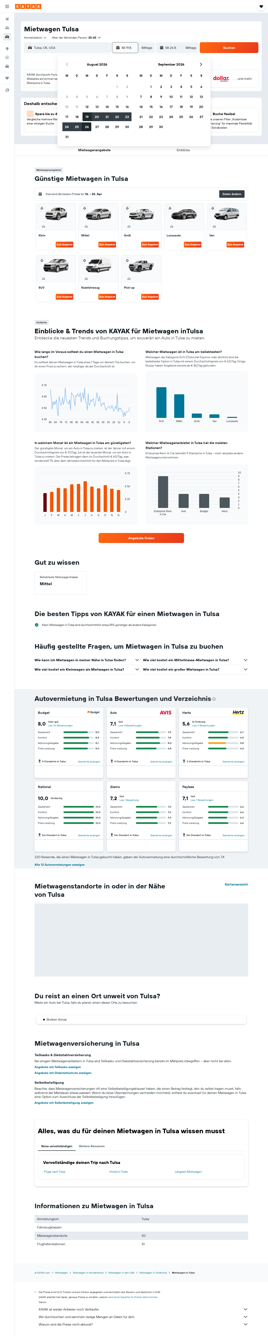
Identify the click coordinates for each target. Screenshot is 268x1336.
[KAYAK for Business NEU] (7, 66)
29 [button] (117, 127)
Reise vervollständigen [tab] (56, 1146)
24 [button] (67, 127)
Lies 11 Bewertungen (203, 725)
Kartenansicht (236, 884)
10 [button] (67, 107)
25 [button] (77, 127)
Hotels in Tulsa (118, 1172)
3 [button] (67, 97)
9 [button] (127, 97)
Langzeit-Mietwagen (188, 1172)
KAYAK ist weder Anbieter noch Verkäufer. (143, 1309)
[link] (141, 538)
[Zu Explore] (7, 48)
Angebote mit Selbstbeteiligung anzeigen (64, 1103)
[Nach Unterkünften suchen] (7, 28)
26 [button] (87, 127)
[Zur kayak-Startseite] (28, 6)
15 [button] (117, 107)
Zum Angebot (64, 244)
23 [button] (127, 117)
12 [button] (87, 107)
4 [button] (77, 97)
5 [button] (87, 97)
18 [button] (77, 117)
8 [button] (117, 97)
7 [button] (107, 97)
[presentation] (214, 699)
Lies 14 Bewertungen (130, 725)
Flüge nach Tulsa (54, 1172)
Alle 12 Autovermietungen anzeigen (60, 865)
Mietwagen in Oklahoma (153, 1272)
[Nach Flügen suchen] (7, 19)
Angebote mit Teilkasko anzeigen (58, 1067)
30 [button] (127, 127)
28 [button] (107, 127)
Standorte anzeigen (89, 761)
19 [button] (87, 117)
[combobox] (35, 38)
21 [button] (107, 117)
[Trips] (7, 78)
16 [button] (127, 107)
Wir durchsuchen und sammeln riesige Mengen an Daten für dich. (143, 1316)
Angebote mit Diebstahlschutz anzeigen (63, 1073)
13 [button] (97, 107)
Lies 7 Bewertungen (202, 800)
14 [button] (107, 107)
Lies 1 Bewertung (129, 800)
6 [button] (97, 97)
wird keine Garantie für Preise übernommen (133, 1297)
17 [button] (66, 117)
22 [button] (117, 117)
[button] (7, 6)
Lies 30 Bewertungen (60, 725)
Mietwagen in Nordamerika (88, 1272)
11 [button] (77, 107)
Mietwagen (61, 1272)
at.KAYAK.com (42, 1272)
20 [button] (97, 117)
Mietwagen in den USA (121, 1272)
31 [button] (66, 137)
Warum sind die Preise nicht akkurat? (143, 1324)
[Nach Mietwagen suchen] (7, 37)
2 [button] (127, 87)
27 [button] (97, 127)
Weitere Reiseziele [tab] (92, 1146)
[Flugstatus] (7, 57)
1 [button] (117, 87)
